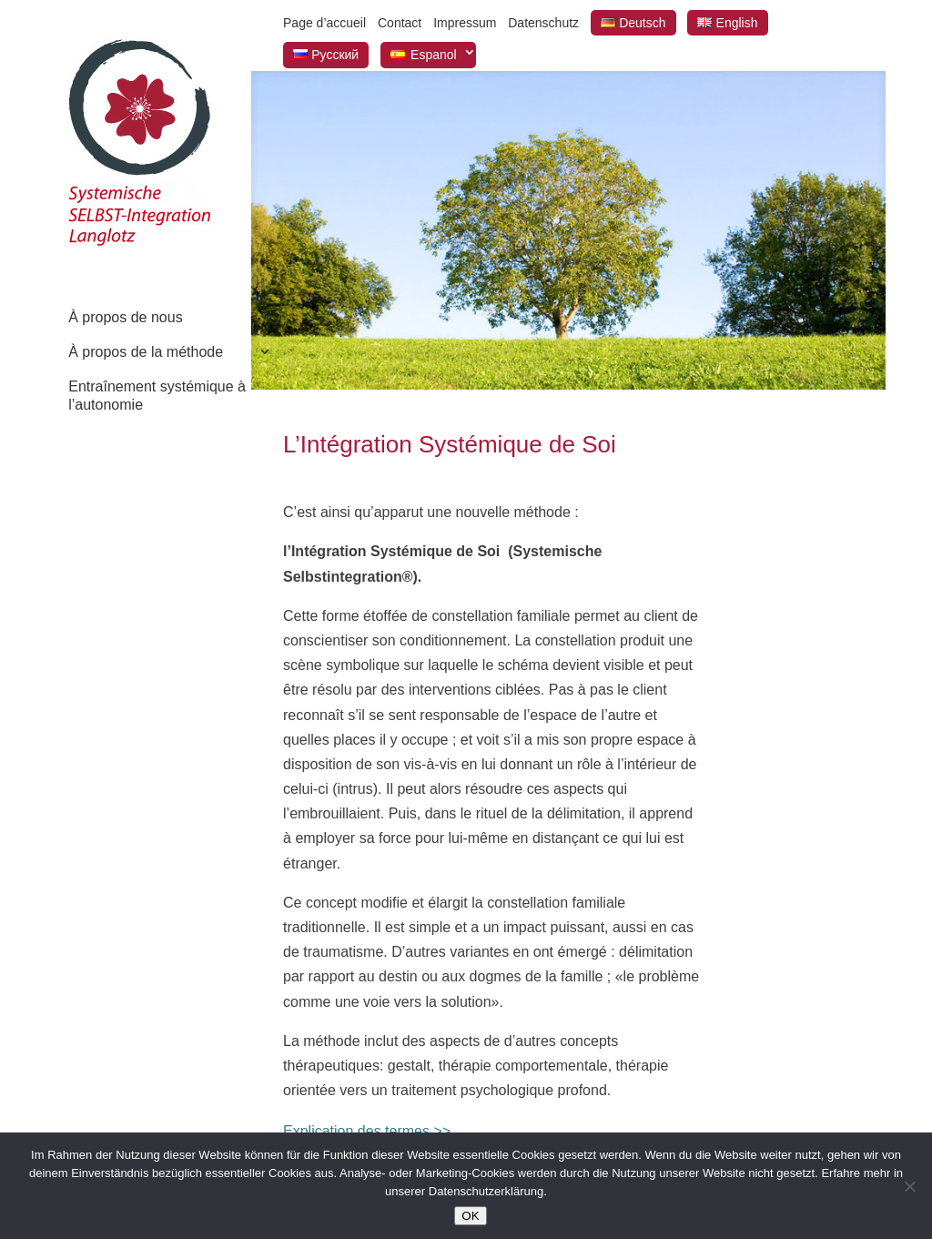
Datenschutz (543, 22)
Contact (399, 22)
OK (470, 1216)
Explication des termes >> (367, 1131)
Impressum (464, 22)
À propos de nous (125, 317)
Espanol (433, 54)
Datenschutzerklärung (486, 1191)
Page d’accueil (324, 22)
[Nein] (909, 1186)
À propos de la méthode (145, 352)
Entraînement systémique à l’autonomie (157, 395)
